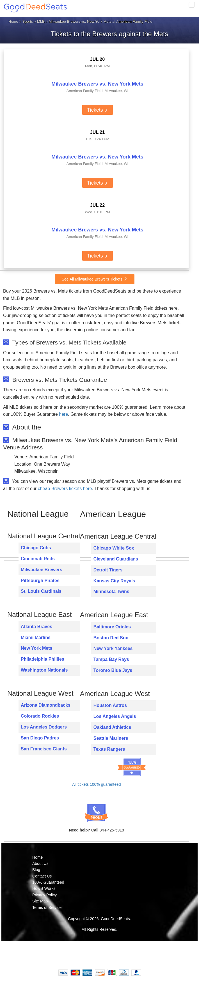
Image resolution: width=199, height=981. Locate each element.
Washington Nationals (44, 670)
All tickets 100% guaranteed (96, 784)
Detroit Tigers (108, 570)
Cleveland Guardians (115, 559)
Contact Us (42, 876)
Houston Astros (110, 705)
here (63, 414)
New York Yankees (113, 648)
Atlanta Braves (36, 626)
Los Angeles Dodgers (44, 727)
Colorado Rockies (40, 716)
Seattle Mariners (110, 738)
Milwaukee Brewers (41, 569)
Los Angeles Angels (114, 716)
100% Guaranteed (48, 882)
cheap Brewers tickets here (65, 488)
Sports (27, 21)
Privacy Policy (44, 895)
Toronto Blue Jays (112, 670)
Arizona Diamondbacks (45, 705)
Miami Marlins (36, 637)
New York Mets (36, 648)
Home (13, 21)
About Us (40, 863)
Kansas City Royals (114, 580)
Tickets (97, 110)
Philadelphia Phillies (42, 659)
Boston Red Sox (110, 637)
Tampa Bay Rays (111, 659)
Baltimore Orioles (112, 626)
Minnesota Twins (111, 591)
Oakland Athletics (112, 727)
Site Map (40, 901)
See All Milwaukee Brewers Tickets (94, 279)
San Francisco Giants (44, 748)
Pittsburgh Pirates (40, 580)
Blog (36, 869)
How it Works (43, 888)
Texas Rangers (109, 749)
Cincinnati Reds (38, 558)
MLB (41, 21)
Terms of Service (46, 907)
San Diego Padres (40, 738)
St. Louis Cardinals (41, 591)
